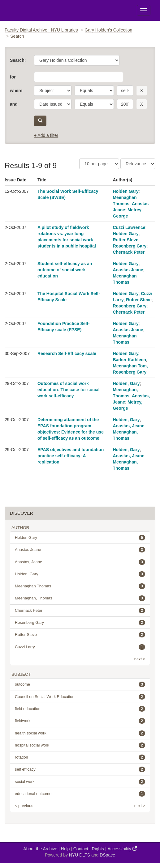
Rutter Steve (125, 239)
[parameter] (52, 90)
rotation (80, 757)
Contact (80, 848)
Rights (98, 848)
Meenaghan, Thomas (80, 598)
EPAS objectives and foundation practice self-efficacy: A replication (70, 455)
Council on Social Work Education (80, 697)
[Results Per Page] (99, 164)
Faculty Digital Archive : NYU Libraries (41, 29)
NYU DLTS (79, 854)
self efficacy (80, 769)
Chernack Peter (129, 252)
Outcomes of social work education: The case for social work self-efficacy (68, 389)
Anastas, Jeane (128, 425)
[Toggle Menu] (143, 10)
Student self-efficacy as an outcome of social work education (64, 269)
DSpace (107, 854)
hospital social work (80, 745)
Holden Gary (125, 191)
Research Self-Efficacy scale (66, 353)
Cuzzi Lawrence (129, 227)
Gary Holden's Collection (108, 29)
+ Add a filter (46, 135)
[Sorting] (137, 164)
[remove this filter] (141, 90)
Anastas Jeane (128, 269)
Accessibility (122, 848)
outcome (80, 684)
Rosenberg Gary (129, 245)
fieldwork (80, 721)
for (13, 76)
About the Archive (40, 848)
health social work (80, 733)
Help (65, 848)
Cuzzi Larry (80, 647)
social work (80, 782)
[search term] (125, 90)
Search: (18, 60)
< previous (24, 805)
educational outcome (80, 794)
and (14, 104)
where (16, 90)
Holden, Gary (126, 383)
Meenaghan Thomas (80, 586)
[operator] (94, 90)
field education (80, 709)
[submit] (40, 121)
